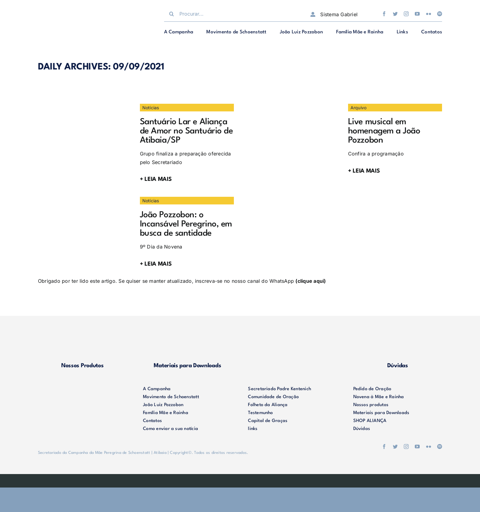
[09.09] (84, 199)
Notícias (150, 107)
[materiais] (187, 337)
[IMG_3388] (84, 106)
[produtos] (82, 337)
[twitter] (395, 13)
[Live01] (292, 106)
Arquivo (359, 107)
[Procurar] (171, 13)
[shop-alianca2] (292, 337)
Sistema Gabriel (339, 14)
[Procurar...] (231, 13)
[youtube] (417, 13)
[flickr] (428, 13)
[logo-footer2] (82, 388)
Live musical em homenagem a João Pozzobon (384, 131)
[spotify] (439, 13)
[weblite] (240, 479)
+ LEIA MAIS (156, 179)
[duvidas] (398, 337)
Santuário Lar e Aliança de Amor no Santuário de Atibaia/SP (186, 131)
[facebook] (384, 13)
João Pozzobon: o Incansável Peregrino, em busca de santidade (186, 224)
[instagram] (406, 13)
